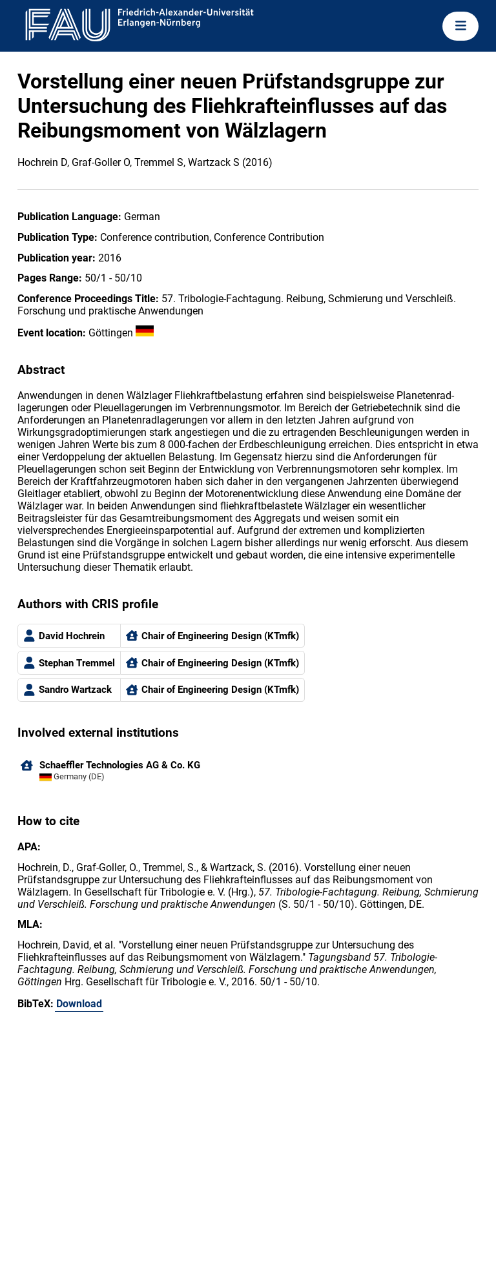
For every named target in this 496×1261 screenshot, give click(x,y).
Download (79, 1004)
